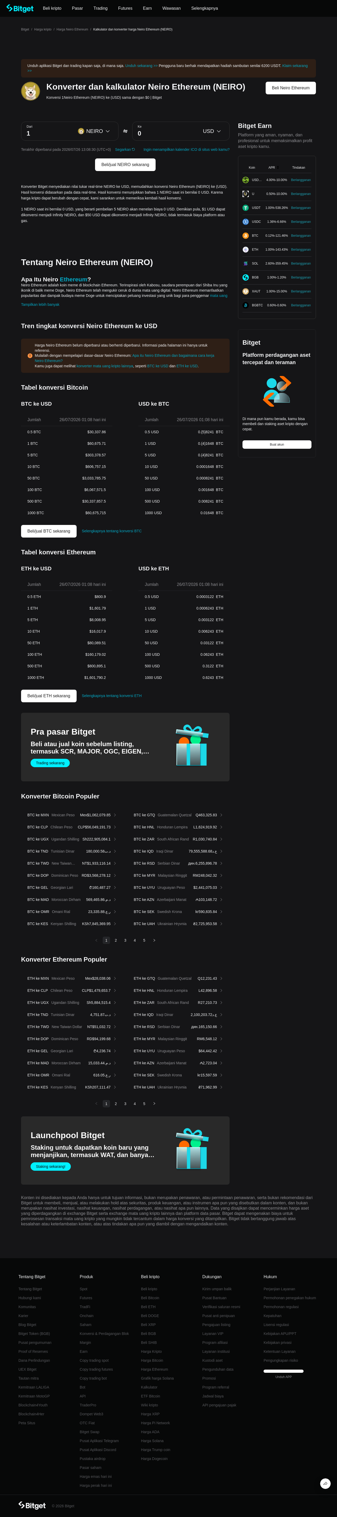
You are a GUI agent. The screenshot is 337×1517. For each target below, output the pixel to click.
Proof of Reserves (33, 1351)
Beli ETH (148, 1307)
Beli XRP (148, 1325)
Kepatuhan (272, 1316)
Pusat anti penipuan (218, 1316)
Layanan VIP (212, 1334)
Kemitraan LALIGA (33, 1387)
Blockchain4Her (31, 1414)
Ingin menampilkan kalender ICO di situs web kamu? (186, 149)
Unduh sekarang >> (141, 66)
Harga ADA (150, 1432)
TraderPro (88, 1405)
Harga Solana (152, 1441)
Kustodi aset (212, 1360)
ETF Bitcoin (150, 1396)
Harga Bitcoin (152, 1360)
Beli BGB (148, 1334)
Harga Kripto (151, 1351)
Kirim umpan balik (216, 1289)
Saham (85, 1325)
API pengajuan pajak (219, 1405)
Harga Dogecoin (154, 1459)
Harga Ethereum (154, 1369)
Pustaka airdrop (93, 1459)
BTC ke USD (157, 366)
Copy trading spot (94, 1360)
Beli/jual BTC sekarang (48, 531)
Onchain (86, 1316)
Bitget (25, 29)
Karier (23, 1316)
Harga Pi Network (155, 1423)
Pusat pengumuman (34, 1342)
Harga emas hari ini (96, 1476)
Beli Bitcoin (150, 1298)
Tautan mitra (28, 1378)
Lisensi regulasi (276, 1325)
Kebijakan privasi (277, 1342)
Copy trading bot (93, 1378)
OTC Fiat (87, 1423)
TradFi (85, 1307)
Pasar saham (90, 1468)
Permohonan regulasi (281, 1307)
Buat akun (277, 444)
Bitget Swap (90, 1432)
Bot (82, 1387)
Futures (86, 1298)
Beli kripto (149, 1289)
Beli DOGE (150, 1316)
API (83, 1396)
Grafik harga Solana (157, 1378)
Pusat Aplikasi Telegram (99, 1441)
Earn (84, 1351)
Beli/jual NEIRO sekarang (125, 164)
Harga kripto (42, 29)
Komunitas (27, 1307)
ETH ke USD (187, 366)
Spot (83, 1289)
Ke (140, 126)
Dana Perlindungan (34, 1360)
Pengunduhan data (217, 1369)
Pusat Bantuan (214, 1298)
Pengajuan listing (216, 1325)
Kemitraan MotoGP (34, 1396)
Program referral (215, 1387)
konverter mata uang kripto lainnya (105, 366)
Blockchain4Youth (33, 1405)
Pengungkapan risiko (281, 1360)
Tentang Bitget (30, 1289)
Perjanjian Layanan (279, 1289)
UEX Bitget (27, 1369)
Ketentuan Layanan (279, 1351)
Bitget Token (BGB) (34, 1334)
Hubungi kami (29, 1298)
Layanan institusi (216, 1351)
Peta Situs (26, 1423)
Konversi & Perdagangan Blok (104, 1334)
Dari (29, 126)
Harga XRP (150, 1414)
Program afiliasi (214, 1342)
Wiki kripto (149, 1405)
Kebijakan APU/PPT (280, 1334)
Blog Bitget (27, 1325)
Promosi (209, 1378)
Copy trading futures (96, 1369)
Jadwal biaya (213, 1396)
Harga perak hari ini (96, 1485)
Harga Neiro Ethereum (72, 29)
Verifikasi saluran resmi (221, 1307)
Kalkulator (149, 1387)
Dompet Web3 (91, 1414)
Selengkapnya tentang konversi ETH (112, 696)
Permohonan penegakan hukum (290, 1298)
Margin (85, 1342)
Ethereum (73, 279)
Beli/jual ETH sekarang (48, 696)
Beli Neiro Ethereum (291, 88)
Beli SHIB (149, 1342)
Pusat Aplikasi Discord (98, 1450)
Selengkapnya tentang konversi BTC (112, 531)
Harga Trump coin (155, 1450)
